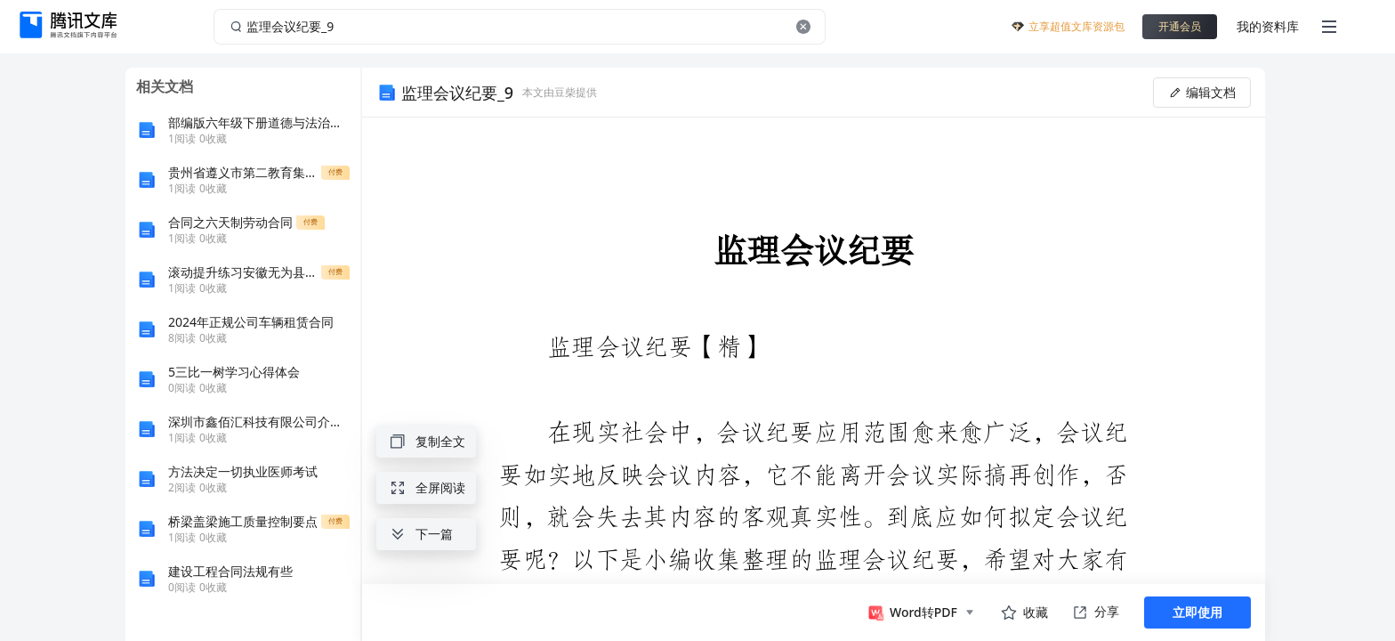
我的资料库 (1268, 26)
